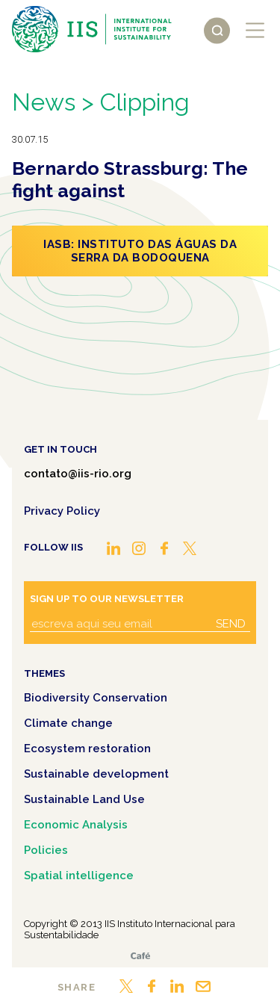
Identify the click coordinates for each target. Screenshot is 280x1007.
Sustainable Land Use (84, 799)
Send (231, 623)
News (43, 102)
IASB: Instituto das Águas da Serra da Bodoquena (140, 251)
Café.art (140, 955)
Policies (46, 850)
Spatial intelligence (79, 875)
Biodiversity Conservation (95, 697)
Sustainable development (96, 774)
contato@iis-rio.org (77, 473)
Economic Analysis (76, 824)
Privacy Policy (62, 511)
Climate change (68, 723)
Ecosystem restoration (87, 748)
